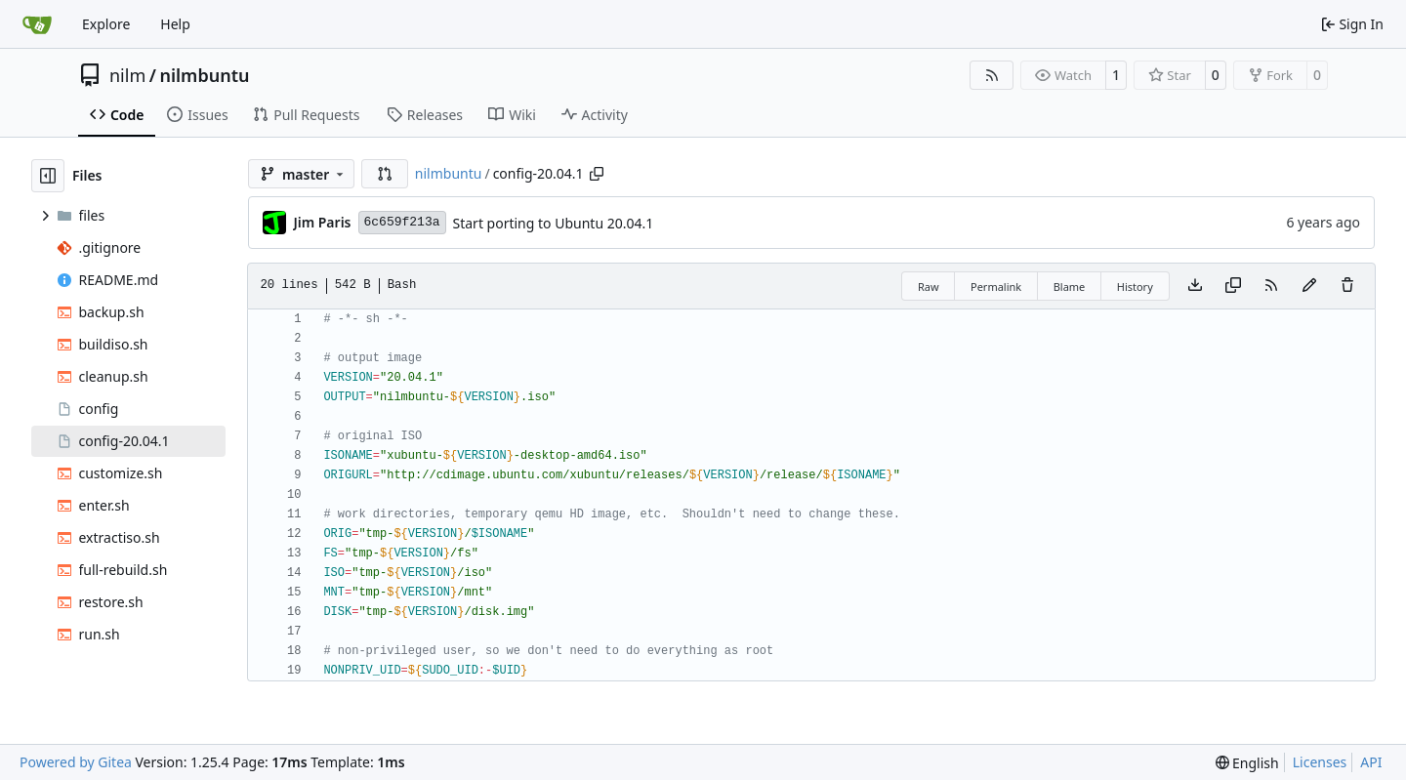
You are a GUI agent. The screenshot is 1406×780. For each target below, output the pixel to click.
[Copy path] (596, 174)
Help (175, 24)
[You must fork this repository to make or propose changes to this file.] (1309, 286)
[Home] (37, 24)
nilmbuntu (204, 75)
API (1371, 762)
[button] (384, 173)
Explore (106, 24)
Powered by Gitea (76, 762)
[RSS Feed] (992, 75)
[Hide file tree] (47, 175)
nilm (127, 75)
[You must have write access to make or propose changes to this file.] (1347, 286)
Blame (1070, 286)
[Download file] (1195, 286)
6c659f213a (402, 222)
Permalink (996, 286)
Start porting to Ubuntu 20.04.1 (553, 223)
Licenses (1320, 762)
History (1135, 286)
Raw (928, 286)
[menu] (1247, 763)
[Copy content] (1233, 286)
